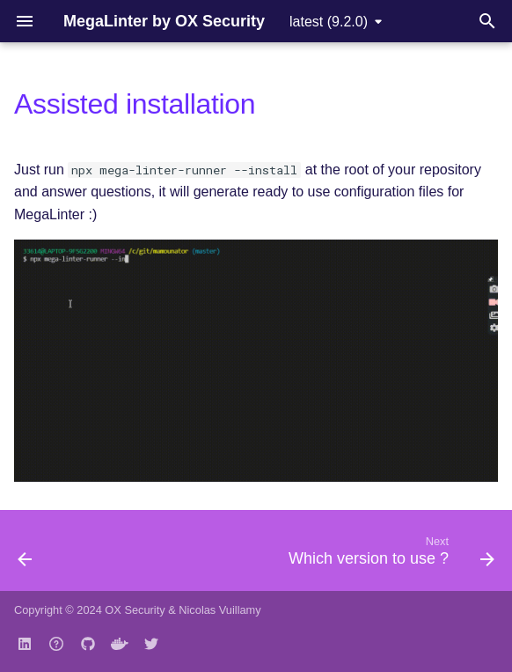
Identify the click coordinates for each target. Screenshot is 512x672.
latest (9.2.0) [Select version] (328, 21)
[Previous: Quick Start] (26, 555)
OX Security (135, 610)
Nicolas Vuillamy (219, 610)
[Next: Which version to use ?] (388, 555)
